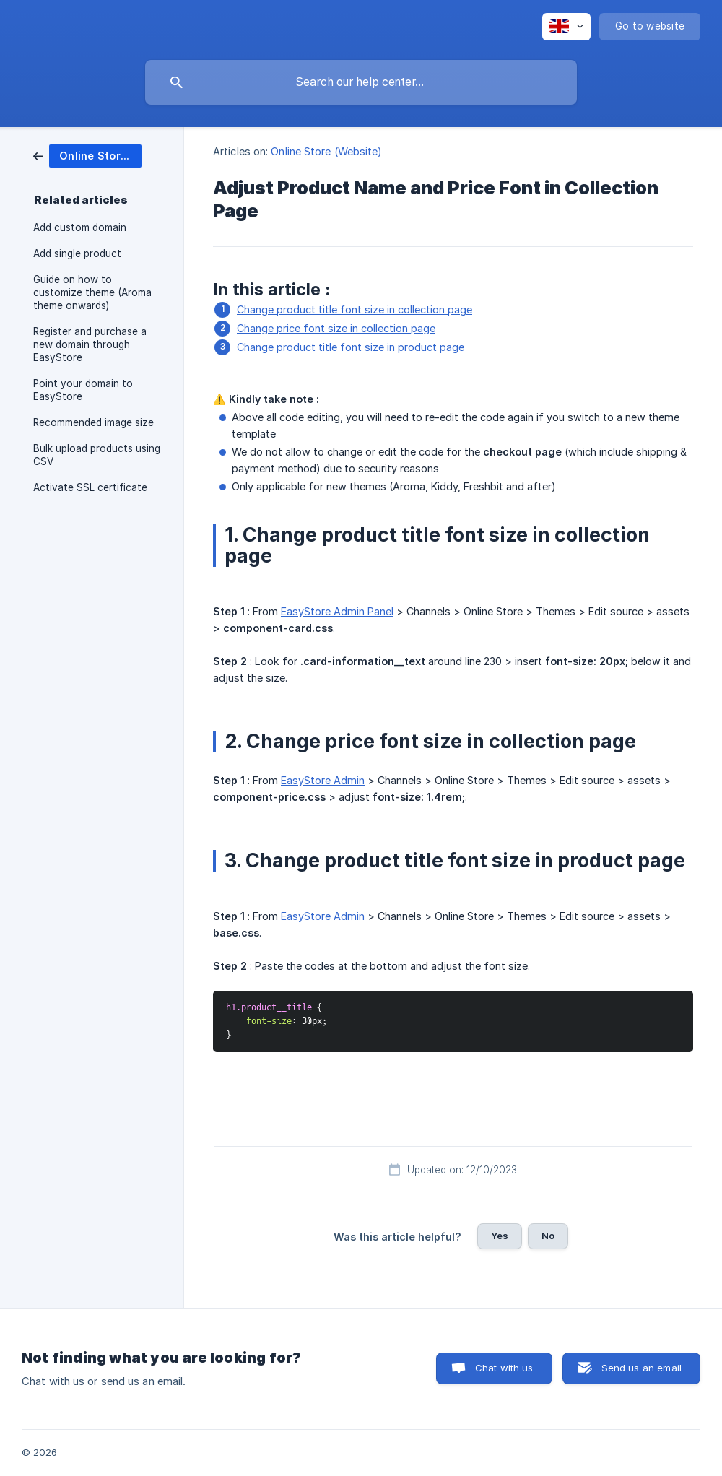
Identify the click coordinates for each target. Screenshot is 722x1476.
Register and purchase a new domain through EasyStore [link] (90, 344)
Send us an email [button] (641, 1367)
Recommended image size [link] (93, 422)
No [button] (548, 1235)
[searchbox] (361, 82)
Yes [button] (499, 1235)
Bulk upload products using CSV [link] (96, 455)
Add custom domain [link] (79, 227)
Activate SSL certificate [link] (90, 487)
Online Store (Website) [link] (326, 151)
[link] (87, 155)
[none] (566, 26)
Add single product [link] (77, 253)
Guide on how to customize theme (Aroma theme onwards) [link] (92, 292)
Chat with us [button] (504, 1367)
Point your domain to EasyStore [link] (83, 390)
